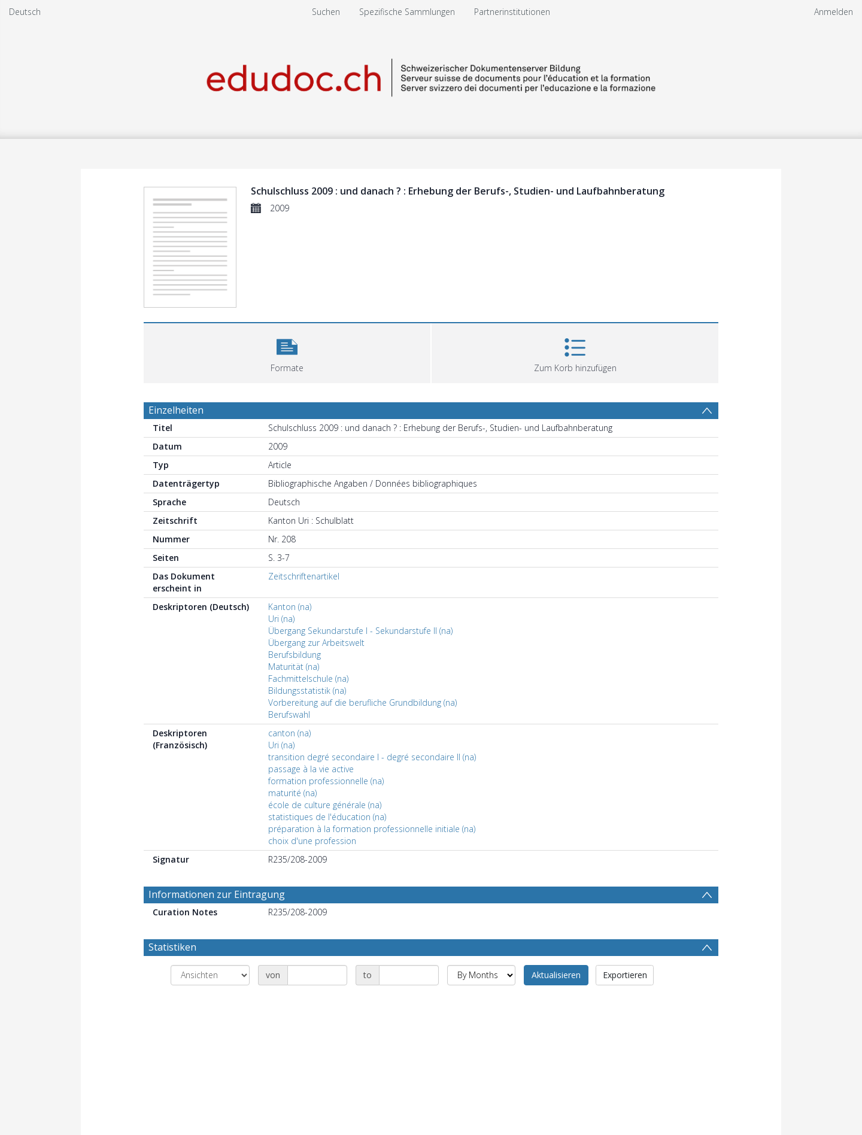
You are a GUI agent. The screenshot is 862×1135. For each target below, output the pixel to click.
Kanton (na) (289, 606)
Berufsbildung (294, 654)
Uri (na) (281, 618)
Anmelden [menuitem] (833, 11)
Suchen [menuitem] (326, 11)
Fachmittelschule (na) (308, 678)
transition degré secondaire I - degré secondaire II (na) (372, 757)
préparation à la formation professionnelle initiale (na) (371, 828)
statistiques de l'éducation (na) (327, 817)
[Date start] (317, 975)
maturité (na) (292, 793)
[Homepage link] (431, 76)
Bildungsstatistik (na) (307, 690)
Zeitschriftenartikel (303, 576)
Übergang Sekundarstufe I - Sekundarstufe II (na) (360, 630)
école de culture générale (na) (324, 805)
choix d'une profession (312, 840)
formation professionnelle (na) (326, 781)
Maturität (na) (293, 666)
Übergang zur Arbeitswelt (316, 642)
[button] (287, 351)
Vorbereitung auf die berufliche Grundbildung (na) (362, 702)
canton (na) (289, 733)
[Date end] (409, 975)
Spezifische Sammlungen (407, 11)
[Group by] (210, 975)
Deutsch (25, 11)
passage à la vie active (311, 769)
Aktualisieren (556, 975)
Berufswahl (289, 714)
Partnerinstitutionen (512, 11)
